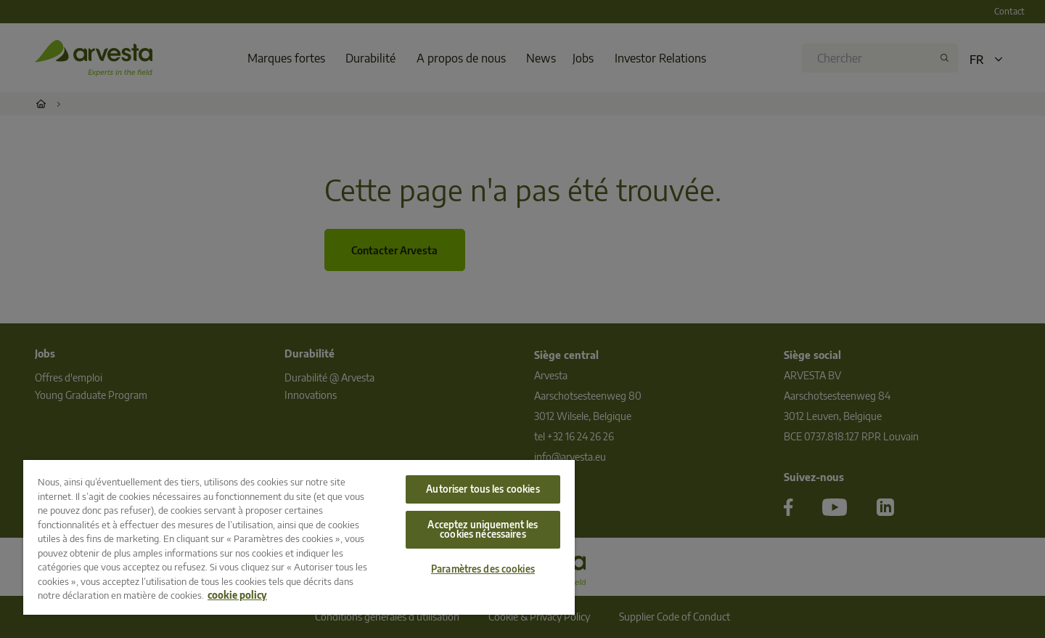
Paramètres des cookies (483, 569)
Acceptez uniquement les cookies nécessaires (482, 529)
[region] (299, 537)
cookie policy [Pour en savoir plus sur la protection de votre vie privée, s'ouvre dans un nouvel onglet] (237, 595)
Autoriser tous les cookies (482, 489)
